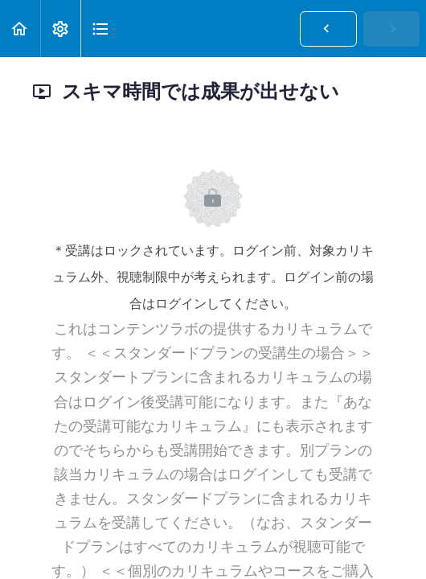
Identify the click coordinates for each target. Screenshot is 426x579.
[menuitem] (60, 28)
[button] (20, 28)
